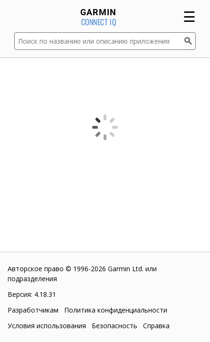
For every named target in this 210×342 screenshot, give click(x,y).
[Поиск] (190, 41)
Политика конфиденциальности (115, 309)
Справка (156, 325)
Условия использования (47, 325)
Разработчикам (33, 309)
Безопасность (114, 325)
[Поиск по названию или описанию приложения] (99, 41)
